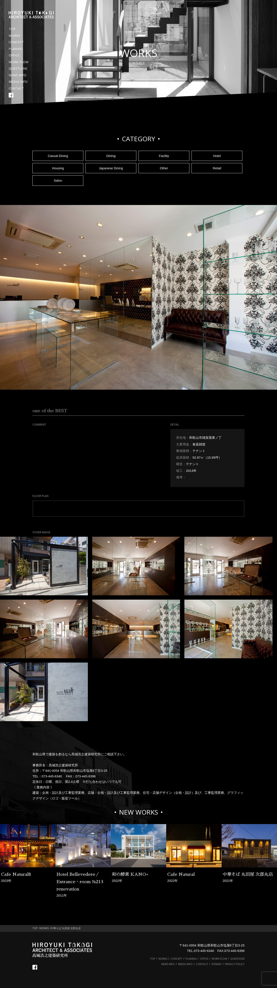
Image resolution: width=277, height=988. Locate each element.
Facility (164, 156)
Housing (58, 168)
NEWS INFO (17, 75)
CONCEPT (16, 42)
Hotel (217, 156)
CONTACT (16, 88)
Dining (111, 156)
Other (164, 168)
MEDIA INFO (18, 81)
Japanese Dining (111, 168)
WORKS (14, 35)
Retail (217, 168)
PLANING (16, 48)
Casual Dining (58, 156)
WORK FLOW (19, 62)
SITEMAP (216, 964)
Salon (58, 180)
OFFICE (14, 55)
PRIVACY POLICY (235, 964)
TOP (12, 29)
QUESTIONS (18, 68)
